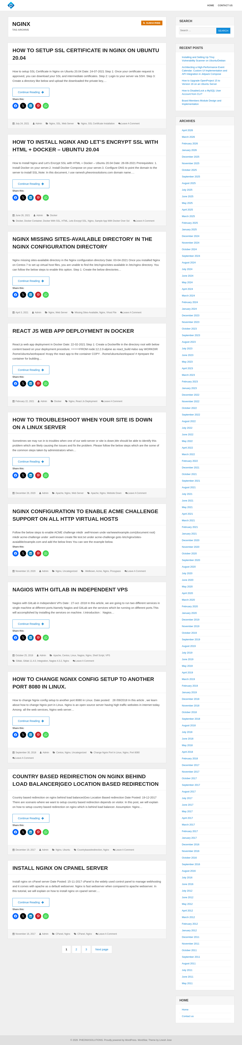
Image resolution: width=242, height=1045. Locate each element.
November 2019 (190, 626)
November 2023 (190, 322)
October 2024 (189, 249)
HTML (65, 221)
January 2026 (189, 150)
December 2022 (190, 394)
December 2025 (190, 156)
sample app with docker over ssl (112, 221)
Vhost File (111, 313)
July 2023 (187, 348)
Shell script (98, 656)
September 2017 (191, 785)
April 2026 (187, 130)
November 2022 (190, 401)
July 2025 (187, 189)
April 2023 (187, 368)
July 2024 (187, 269)
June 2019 (187, 659)
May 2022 (187, 441)
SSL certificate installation (101, 123)
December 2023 (190, 315)
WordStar (142, 1040)
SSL (58, 123)
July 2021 (187, 494)
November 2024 (190, 242)
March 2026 (188, 136)
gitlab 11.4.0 (29, 661)
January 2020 (189, 613)
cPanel (59, 935)
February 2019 (190, 685)
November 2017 (190, 771)
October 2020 (189, 553)
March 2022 (188, 454)
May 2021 (187, 507)
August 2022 (189, 421)
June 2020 (187, 580)
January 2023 (189, 388)
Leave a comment (130, 123)
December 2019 (190, 619)
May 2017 (187, 811)
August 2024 (189, 262)
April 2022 (187, 447)
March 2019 (188, 679)
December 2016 (190, 844)
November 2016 (190, 851)
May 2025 (187, 203)
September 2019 (191, 639)
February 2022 (190, 460)
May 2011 (187, 983)
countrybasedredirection (89, 850)
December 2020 (190, 540)
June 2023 (187, 355)
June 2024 (187, 275)
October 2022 (189, 408)
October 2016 (189, 857)
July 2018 (187, 732)
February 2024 (190, 302)
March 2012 (188, 917)
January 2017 (189, 837)
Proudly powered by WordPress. (120, 1040)
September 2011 (191, 956)
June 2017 (187, 804)
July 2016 (187, 877)
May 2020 (187, 586)
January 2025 (189, 229)
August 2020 (189, 566)
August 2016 (189, 870)
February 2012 (190, 923)
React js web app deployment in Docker (73, 331)
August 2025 (189, 183)
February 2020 (190, 606)
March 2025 (188, 216)
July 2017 (187, 798)
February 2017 (190, 831)
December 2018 (190, 699)
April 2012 (187, 910)
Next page (101, 950)
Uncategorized (70, 571)
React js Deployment (86, 402)
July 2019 (187, 652)
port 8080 (135, 753)
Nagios (80, 656)
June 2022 (187, 434)
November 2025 (190, 163)
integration (42, 661)
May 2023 (187, 361)
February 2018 (190, 758)
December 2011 (190, 937)
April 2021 (187, 513)
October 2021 (189, 474)
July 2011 (187, 970)
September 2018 (191, 718)
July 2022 (187, 427)
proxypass (115, 571)
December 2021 (190, 467)
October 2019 (189, 632)
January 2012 (189, 930)
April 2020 (187, 593)
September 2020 (191, 560)
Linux (73, 656)
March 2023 (188, 375)
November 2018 (190, 705)
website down (114, 493)
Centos (65, 656)
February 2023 (190, 381)
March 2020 (188, 599)
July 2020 (187, 573)
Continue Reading (33, 92)
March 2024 (188, 295)
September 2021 (191, 480)
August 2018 (189, 725)
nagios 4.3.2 (55, 661)
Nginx (52, 123)
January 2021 (189, 533)
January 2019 (189, 692)
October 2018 (189, 712)
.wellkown (90, 571)
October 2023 (189, 328)
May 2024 (187, 282)
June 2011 (187, 976)
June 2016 (187, 884)
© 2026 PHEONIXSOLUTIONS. (86, 1040)
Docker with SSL (51, 221)
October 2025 (189, 170)
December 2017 (190, 765)
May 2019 (187, 665)
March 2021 (188, 520)
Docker (53, 215)
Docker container (33, 221)
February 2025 (190, 222)
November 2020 (190, 546)
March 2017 (188, 824)
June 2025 (187, 196)
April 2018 (187, 751)
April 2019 (187, 672)
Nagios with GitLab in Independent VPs (70, 590)
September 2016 (191, 864)
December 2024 (190, 236)
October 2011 (189, 950)
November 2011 (190, 943)
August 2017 (189, 791)
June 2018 (187, 738)
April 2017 (187, 818)
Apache (59, 493)
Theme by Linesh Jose (159, 1040)
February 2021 (190, 527)
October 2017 (189, 778)
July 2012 (187, 890)
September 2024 (191, 255)
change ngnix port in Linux (108, 753)
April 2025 (187, 209)
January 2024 (189, 308)
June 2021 (187, 500)
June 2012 (187, 897)
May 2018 (187, 745)
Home (185, 1009)
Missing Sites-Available (86, 313)
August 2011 (189, 963)
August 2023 (189, 341)
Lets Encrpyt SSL (78, 221)
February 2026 (190, 143)
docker (19, 221)
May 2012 (187, 904)
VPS (107, 656)
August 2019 (189, 646)
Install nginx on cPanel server (60, 869)
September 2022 (191, 414)
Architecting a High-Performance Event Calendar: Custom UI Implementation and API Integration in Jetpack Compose (204, 70)
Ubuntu (66, 850)
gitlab (19, 661)
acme (99, 571)
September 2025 (191, 176)
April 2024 (187, 289)
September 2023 (191, 335)
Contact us (188, 1016)
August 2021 (189, 487)
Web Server (68, 123)
